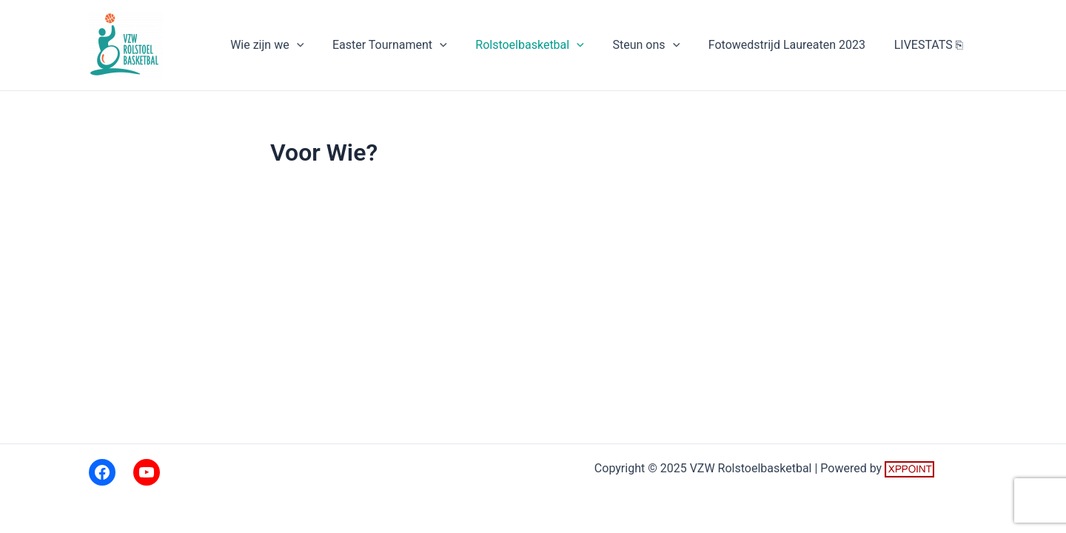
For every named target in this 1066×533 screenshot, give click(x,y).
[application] (323, 45)
